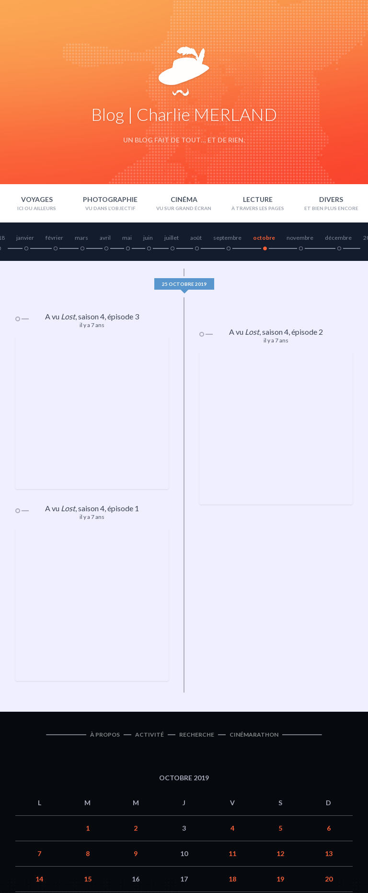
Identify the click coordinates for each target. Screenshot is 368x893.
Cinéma (184, 199)
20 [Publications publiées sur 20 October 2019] (329, 741)
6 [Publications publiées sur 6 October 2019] (329, 690)
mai (127, 237)
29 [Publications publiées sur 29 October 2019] (88, 791)
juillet (171, 237)
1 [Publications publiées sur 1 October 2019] (88, 690)
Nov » (211, 826)
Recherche (196, 596)
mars (81, 237)
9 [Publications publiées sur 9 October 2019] (136, 715)
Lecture (258, 199)
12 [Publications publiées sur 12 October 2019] (280, 715)
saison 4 (91, 316)
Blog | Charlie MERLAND (184, 114)
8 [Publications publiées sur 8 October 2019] (88, 715)
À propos (105, 596)
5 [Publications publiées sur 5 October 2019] (280, 690)
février (54, 237)
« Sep (155, 826)
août (196, 237)
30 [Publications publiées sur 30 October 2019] (135, 791)
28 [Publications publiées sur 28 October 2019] (39, 791)
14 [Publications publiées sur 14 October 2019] (39, 741)
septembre (227, 237)
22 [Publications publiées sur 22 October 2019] (88, 766)
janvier (25, 237)
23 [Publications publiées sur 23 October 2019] (135, 766)
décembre (338, 237)
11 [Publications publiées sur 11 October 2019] (232, 715)
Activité (149, 596)
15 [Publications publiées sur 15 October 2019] (88, 741)
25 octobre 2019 (184, 284)
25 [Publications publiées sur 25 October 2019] (232, 766)
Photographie (110, 199)
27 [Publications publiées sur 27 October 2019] (329, 766)
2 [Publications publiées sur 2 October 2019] (136, 690)
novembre (300, 237)
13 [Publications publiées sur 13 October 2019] (329, 715)
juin (148, 237)
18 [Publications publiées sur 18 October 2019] (232, 741)
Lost (68, 316)
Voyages (37, 199)
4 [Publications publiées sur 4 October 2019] (232, 690)
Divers (331, 199)
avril (105, 237)
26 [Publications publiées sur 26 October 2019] (280, 766)
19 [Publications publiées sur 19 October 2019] (280, 741)
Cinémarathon (254, 596)
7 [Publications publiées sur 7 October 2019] (39, 715)
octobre (264, 237)
